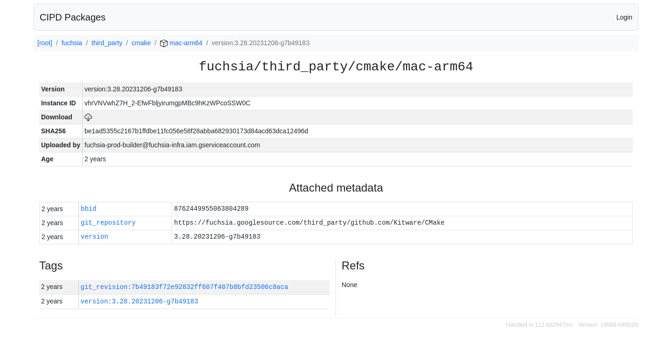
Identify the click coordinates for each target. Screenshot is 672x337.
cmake (141, 43)
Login (624, 17)
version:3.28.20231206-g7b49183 (139, 301)
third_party (106, 43)
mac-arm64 (181, 43)
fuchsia (72, 43)
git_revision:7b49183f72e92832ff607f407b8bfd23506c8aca (184, 286)
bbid (89, 209)
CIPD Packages (72, 17)
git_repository (108, 223)
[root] (44, 43)
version (94, 237)
